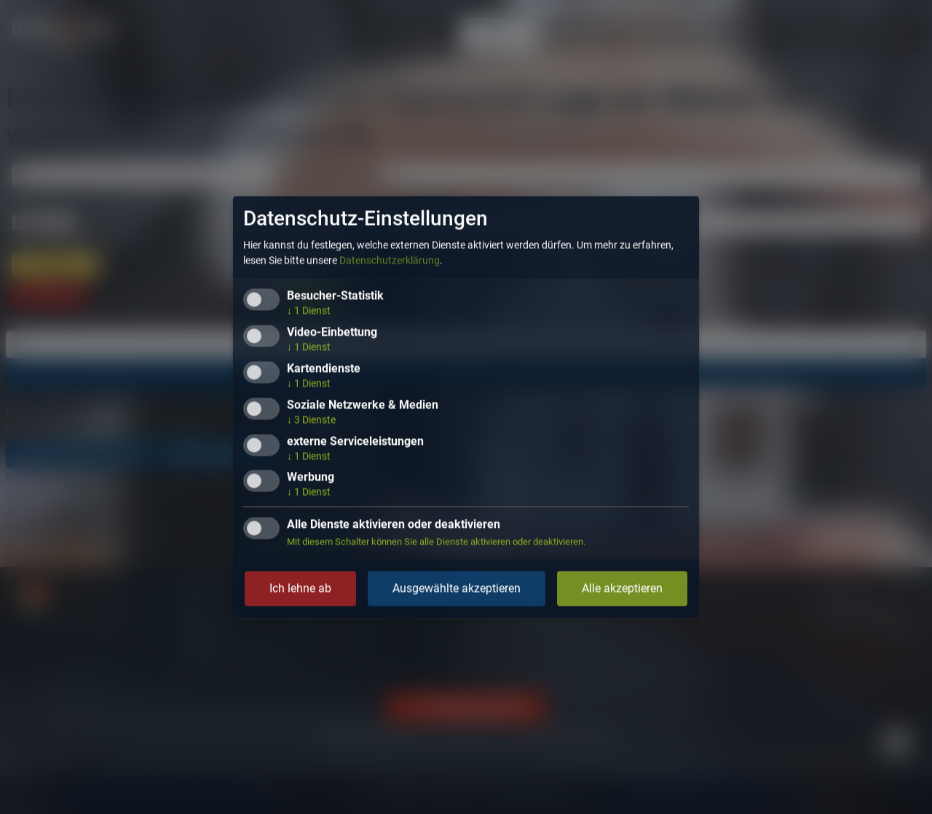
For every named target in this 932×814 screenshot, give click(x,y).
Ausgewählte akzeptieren (456, 589)
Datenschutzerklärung (389, 260)
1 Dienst (309, 311)
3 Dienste (311, 419)
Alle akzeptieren (622, 589)
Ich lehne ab (300, 589)
